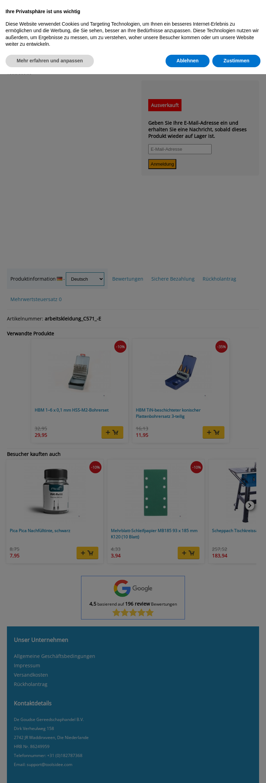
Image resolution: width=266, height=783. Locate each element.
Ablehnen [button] (188, 60)
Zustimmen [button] (236, 60)
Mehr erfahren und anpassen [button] (50, 60)
